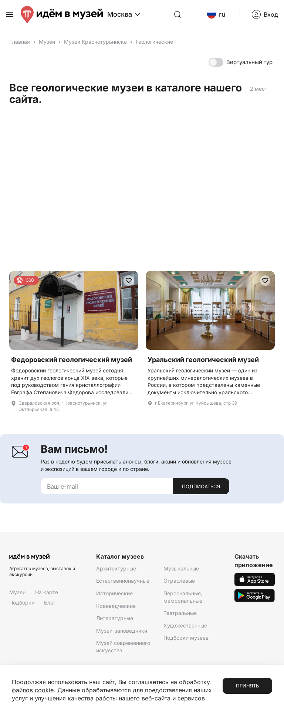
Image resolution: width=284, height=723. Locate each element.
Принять (247, 686)
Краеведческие (116, 606)
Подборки (21, 602)
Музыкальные (181, 568)
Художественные (185, 625)
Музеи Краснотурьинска (95, 42)
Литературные (114, 618)
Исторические (114, 593)
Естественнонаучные (122, 581)
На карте (46, 592)
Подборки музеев (186, 638)
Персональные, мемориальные (182, 597)
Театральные (180, 613)
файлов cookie (33, 690)
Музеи (47, 42)
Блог (49, 602)
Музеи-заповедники (121, 630)
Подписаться (201, 486)
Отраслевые (179, 581)
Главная (19, 42)
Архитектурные (116, 568)
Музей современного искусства (123, 646)
